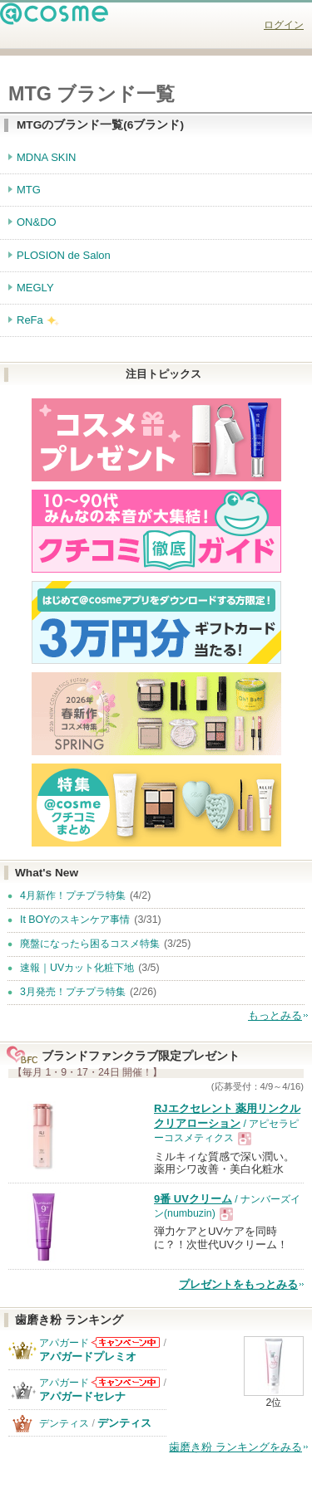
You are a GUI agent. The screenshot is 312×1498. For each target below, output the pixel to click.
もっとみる (275, 1015)
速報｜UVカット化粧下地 (77, 967)
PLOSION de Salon (64, 255)
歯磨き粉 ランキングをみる (235, 1447)
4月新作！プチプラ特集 (73, 895)
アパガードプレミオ (87, 1356)
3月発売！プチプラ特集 (73, 992)
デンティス (64, 1423)
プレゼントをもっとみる (238, 1284)
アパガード (64, 1343)
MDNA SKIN (47, 157)
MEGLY (35, 287)
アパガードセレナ (82, 1396)
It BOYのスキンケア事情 (75, 919)
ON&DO (37, 222)
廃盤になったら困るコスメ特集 (90, 943)
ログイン (284, 25)
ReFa (30, 320)
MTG (29, 189)
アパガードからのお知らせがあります (126, 1342)
